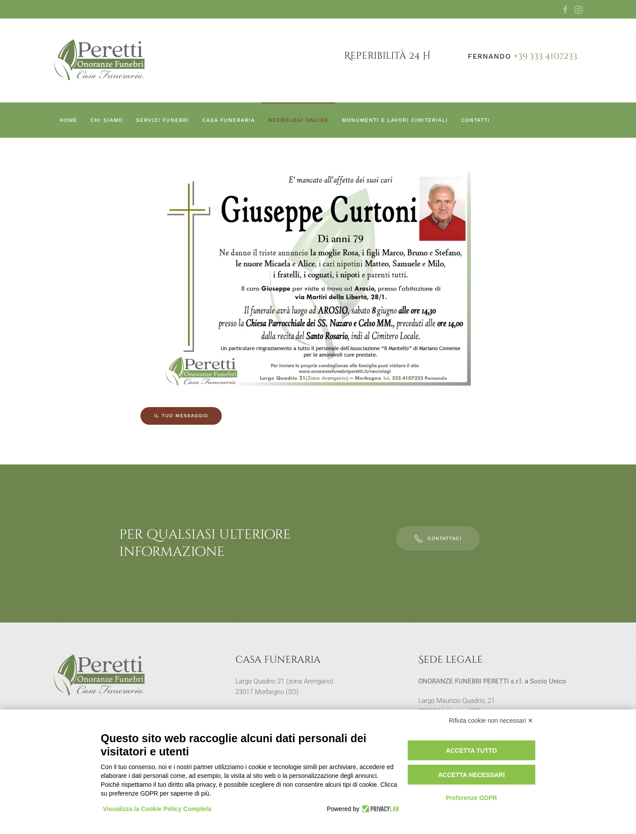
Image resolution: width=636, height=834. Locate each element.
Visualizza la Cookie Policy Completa (157, 808)
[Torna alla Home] (100, 60)
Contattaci (438, 538)
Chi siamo (107, 120)
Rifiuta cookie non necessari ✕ (491, 720)
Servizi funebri (162, 120)
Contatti (475, 120)
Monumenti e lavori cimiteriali (395, 120)
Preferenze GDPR (471, 797)
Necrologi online (298, 120)
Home (68, 120)
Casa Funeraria (228, 120)
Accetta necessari (471, 774)
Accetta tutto (471, 750)
